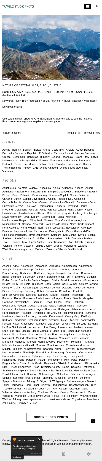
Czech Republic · (85, 149)
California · (84, 195)
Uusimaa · (91, 242)
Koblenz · (75, 320)
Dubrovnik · (52, 291)
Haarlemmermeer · (24, 309)
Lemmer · (89, 327)
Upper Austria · (37, 242)
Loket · (30, 334)
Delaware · (83, 202)
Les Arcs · (15, 331)
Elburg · (54, 294)
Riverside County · (51, 367)
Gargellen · (89, 298)
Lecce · (32, 327)
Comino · (44, 202)
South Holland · (55, 238)
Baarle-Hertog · (10, 273)
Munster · (18, 349)
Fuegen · (58, 298)
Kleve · (65, 320)
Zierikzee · (24, 403)
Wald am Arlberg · (12, 399)
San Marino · (31, 164)
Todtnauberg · (60, 385)
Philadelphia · (55, 359)
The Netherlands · (12, 167)
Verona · (93, 392)
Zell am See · (9, 403)
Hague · (40, 309)
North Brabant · (86, 224)
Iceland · (56, 157)
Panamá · (7, 231)
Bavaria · (93, 191)
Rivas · (36, 367)
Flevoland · (73, 206)
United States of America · (74, 167)
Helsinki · (94, 309)
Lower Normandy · (12, 217)
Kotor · (51, 213)
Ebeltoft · (78, 291)
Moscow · (85, 345)
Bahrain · (17, 149)
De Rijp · (56, 287)
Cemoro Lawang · (89, 284)
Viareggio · (21, 395)
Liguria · (68, 213)
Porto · (74, 359)
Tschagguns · (30, 388)
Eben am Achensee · (14, 294)
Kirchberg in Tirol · (38, 320)
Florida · (84, 206)
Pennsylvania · (57, 231)
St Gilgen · (43, 381)
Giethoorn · (78, 302)
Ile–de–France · (28, 213)
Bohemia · (26, 195)
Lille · (64, 331)
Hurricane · (91, 313)
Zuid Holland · (75, 249)
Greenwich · (82, 305)
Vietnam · (7, 171)
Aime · (16, 266)
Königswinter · (89, 320)
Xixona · (67, 399)
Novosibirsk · (73, 227)
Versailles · (8, 395)
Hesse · (89, 209)
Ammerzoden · (70, 266)
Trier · (94, 385)
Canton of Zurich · (12, 198)
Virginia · (58, 245)
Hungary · (45, 157)
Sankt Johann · (10, 374)
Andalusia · (46, 188)
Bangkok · (61, 273)
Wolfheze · (56, 399)
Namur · (59, 349)
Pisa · (67, 359)
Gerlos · (58, 302)
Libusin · (26, 331)
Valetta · (18, 392)
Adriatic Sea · (9, 188)
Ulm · (49, 388)
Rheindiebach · (76, 363)
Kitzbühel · (54, 320)
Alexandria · (42, 266)
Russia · (18, 164)
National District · (11, 224)
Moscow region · (76, 220)
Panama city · (10, 359)
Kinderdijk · (21, 320)
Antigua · (18, 269)
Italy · (88, 157)
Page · (49, 356)
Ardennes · (68, 188)
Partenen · (32, 359)
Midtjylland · (36, 220)
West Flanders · (11, 249)
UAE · (36, 167)
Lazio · (59, 213)
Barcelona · (81, 191)
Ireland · (79, 157)
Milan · (6, 345)
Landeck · (41, 323)
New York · (39, 224)
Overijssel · (87, 227)
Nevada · (27, 224)
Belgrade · (16, 276)
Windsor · (44, 399)
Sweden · (61, 164)
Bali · (44, 191)
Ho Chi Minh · (54, 313)
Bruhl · (16, 284)
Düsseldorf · (65, 291)
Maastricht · (8, 338)
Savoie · (82, 235)
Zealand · (40, 249)
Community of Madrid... (63, 202)
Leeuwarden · (65, 327)
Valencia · (7, 245)
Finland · (69, 153)
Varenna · (55, 392)
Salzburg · (56, 235)
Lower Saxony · (32, 217)
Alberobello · (28, 266)
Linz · (15, 334)
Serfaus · (37, 377)
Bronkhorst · (91, 280)
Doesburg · (18, 291)
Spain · (52, 164)
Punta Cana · (20, 363)
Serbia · (42, 164)
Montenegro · (57, 160)
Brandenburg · (40, 195)
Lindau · (6, 334)
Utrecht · (80, 242)
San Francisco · (59, 370)
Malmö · (53, 338)
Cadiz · (74, 195)
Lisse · (22, 334)
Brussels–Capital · (59, 195)
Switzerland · (74, 164)
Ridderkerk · (92, 363)
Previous (87, 132)
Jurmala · (43, 316)
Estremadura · (46, 206)
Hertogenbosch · (11, 313)
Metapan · (91, 341)
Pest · (69, 231)
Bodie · (6, 280)
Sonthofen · (86, 377)
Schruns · (75, 374)
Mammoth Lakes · (69, 338)
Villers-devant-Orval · (39, 395)
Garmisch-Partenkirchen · (16, 302)
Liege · (56, 331)
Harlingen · (64, 309)
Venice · (74, 392)
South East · (40, 238)
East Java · (31, 206)
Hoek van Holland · (73, 313)
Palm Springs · (62, 356)
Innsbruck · (8, 316)
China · (47, 149)
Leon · (5, 331)
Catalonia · (80, 198)
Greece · (7, 157)
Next (97, 132)
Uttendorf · (75, 388)
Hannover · (51, 309)
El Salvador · (46, 153)
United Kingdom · (49, 167)
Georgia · (34, 209)
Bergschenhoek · (56, 276)
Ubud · (42, 388)
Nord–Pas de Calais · (57, 224)
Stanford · (91, 381)
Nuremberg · (58, 352)
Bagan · (51, 273)
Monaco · (44, 160)
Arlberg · (90, 188)
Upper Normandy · (57, 242)
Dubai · (93, 202)
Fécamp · (65, 294)
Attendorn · (78, 269)
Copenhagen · (31, 287)
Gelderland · (21, 209)
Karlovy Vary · (72, 316)
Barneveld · (87, 273)
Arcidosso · (54, 269)
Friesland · (8, 209)
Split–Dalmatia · (74, 238)
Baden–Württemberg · (28, 191)
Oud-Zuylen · (9, 356)
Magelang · (32, 338)
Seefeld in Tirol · (22, 377)
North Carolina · (11, 227)
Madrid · (20, 338)
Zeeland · (51, 249)
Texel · (6, 242)
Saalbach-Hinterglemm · (15, 370)
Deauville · (68, 287)
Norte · (73, 224)
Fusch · (68, 298)
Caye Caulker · (70, 284)
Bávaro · (7, 195)
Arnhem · (66, 269)
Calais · (57, 284)
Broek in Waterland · (72, 280)
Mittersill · (29, 345)
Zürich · (34, 403)
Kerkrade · (8, 320)
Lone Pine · (51, 334)
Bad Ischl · (40, 273)
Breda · (36, 280)
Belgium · (28, 149)
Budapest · (38, 284)
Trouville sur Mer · (12, 388)
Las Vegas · (54, 323)
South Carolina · (23, 238)
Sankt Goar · (91, 370)
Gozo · (44, 209)
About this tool (36, 453)
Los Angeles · (66, 334)
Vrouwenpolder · (89, 395)
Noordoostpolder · (12, 352)
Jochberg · (32, 316)
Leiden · (78, 327)
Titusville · (46, 385)
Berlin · (70, 276)
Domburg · (30, 291)
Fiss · (88, 294)
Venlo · (83, 392)
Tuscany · (15, 242)
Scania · (92, 235)
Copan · (18, 287)
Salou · (34, 370)
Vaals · (85, 388)
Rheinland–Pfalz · (83, 231)
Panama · (84, 160)
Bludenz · (92, 276)
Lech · (40, 327)
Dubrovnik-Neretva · (13, 206)
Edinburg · (44, 294)
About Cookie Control (14, 439)
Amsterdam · (86, 266)
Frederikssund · (44, 298)
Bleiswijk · (80, 276)
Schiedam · (63, 374)
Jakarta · (20, 316)
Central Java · (31, 202)
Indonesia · (68, 157)
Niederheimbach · (87, 349)
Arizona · (80, 188)
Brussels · (25, 284)
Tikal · (37, 385)
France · (79, 153)
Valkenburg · (31, 392)
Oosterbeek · (86, 352)
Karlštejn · (86, 316)
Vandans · (43, 392)
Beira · (16, 195)
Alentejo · (23, 188)
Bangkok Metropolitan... (61, 191)
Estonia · (59, 153)
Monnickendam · (56, 345)
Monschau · (72, 345)
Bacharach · (26, 273)
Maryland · (72, 217)
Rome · (66, 367)
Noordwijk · (29, 352)
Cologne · (7, 287)
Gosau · (22, 305)
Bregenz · (45, 280)
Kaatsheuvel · (56, 316)
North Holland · (29, 227)
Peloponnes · (41, 231)
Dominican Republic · (26, 153)
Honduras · (33, 157)
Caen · (48, 284)
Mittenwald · (17, 345)
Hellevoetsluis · (79, 309)
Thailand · (88, 164)
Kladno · (42, 213)
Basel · (6, 276)
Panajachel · (77, 356)
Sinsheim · (61, 377)
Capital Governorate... (35, 198)
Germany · (91, 153)
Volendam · (73, 395)
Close (39, 439)
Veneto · (18, 245)
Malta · (34, 160)
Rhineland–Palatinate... (15, 235)
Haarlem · (7, 309)
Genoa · (49, 302)
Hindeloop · (40, 313)
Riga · (5, 367)
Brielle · (56, 280)
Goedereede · (10, 305)
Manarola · (8, 341)
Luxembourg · (22, 160)
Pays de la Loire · (23, 231)
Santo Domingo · (29, 374)
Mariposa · (21, 341)
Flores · (18, 298)
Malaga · (43, 338)
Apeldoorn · (41, 269)
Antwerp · (28, 269)
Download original (12, 106)
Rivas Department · (40, 235)
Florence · (7, 298)
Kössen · (7, 323)
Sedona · (7, 377)
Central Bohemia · (12, 202)
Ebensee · (32, 294)
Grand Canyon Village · (62, 305)
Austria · (7, 149)
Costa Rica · (58, 149)
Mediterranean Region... (15, 220)
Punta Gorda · (36, 363)
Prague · (7, 363)
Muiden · (7, 349)
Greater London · (57, 209)
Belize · (38, 149)
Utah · (71, 242)
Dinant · (6, 291)
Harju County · (76, 209)
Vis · (63, 395)
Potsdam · (84, 359)
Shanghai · (49, 377)
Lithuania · (8, 160)
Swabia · (88, 238)
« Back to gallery (11, 132)
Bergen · (41, 276)
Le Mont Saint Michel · (14, 327)
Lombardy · (90, 213)
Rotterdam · (89, 367)
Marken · (32, 341)
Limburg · (78, 213)
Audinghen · (9, 191)
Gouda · (32, 305)
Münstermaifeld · (33, 349)
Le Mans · (93, 323)
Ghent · (68, 302)
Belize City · (29, 276)
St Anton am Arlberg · (24, 381)
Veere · (66, 392)
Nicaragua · (71, 160)
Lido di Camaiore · (42, 331)
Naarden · (48, 349)
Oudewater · (24, 356)
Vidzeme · (29, 245)
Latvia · (95, 157)
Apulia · (57, 188)
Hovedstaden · (10, 213)
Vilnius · (56, 395)
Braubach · (25, 280)
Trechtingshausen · (79, 385)
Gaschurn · (38, 302)
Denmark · (8, 153)
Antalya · (7, 269)
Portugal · (7, 164)
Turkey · (27, 167)
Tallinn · (6, 385)
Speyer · (7, 381)
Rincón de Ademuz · (21, 367)
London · (40, 334)
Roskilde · (76, 367)
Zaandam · (93, 399)
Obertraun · (72, 352)
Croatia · (70, 149)
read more (17, 457)
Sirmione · (73, 377)
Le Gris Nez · (69, 323)
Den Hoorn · (88, 287)
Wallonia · (83, 245)
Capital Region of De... (61, 198)
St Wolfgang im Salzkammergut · (67, 381)
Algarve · (34, 188)
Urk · (56, 388)
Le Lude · (82, 323)
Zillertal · (62, 249)
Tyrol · (25, 242)
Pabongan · (38, 356)
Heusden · (27, 313)
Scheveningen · (47, 374)
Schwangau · (89, 374)
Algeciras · (55, 266)
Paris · (21, 359)
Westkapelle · (30, 399)
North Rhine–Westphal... (51, 227)
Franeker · (29, 298)
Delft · (77, 287)
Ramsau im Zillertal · (55, 363)
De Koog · (45, 287)
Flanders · (60, 206)
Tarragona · (18, 385)
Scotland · (7, 238)
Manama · (85, 338)
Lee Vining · (50, 327)
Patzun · (43, 359)
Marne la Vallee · (47, 341)
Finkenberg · (78, 294)
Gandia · (77, 298)
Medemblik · (78, 341)
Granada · (43, 305)
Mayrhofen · (63, 341)
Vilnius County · (44, 245)
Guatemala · (19, 157)
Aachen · (7, 266)
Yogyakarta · (27, 249)
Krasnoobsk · (28, 323)
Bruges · (7, 284)
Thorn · (29, 385)
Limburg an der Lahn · (80, 331)
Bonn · (14, 280)
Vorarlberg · (70, 245)
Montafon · (61, 220)
